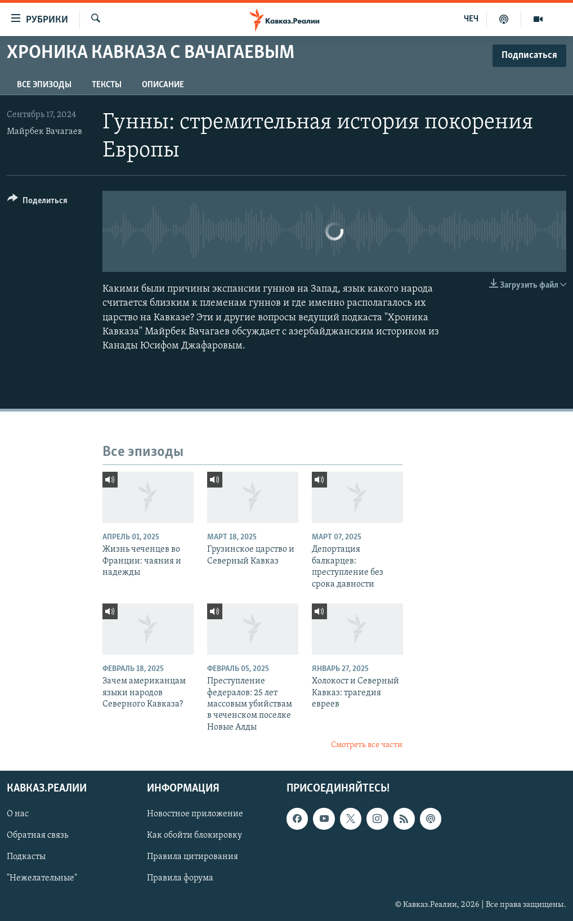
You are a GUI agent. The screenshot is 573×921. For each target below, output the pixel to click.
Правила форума (180, 878)
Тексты (107, 85)
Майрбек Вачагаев (44, 131)
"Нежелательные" (42, 878)
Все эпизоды (44, 85)
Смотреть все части (366, 745)
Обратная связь (37, 835)
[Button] (37, 202)
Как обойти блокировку (194, 835)
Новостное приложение (195, 814)
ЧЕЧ (471, 19)
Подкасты (26, 856)
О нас (18, 814)
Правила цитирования (192, 856)
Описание (163, 85)
